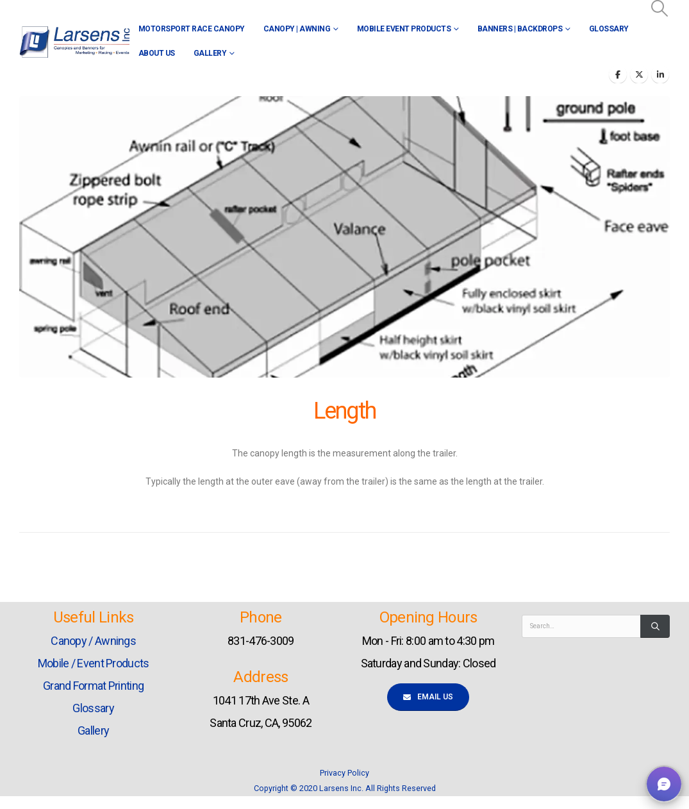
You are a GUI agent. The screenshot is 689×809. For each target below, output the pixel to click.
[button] (660, 8)
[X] (639, 74)
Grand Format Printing (93, 685)
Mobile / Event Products (93, 663)
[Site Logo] (74, 42)
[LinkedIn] (660, 74)
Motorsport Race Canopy (191, 28)
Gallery (210, 53)
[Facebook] (618, 74)
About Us (156, 53)
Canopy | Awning (297, 28)
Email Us (428, 696)
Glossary (609, 28)
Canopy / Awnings (93, 640)
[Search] (655, 626)
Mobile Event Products (404, 28)
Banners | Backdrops (520, 28)
